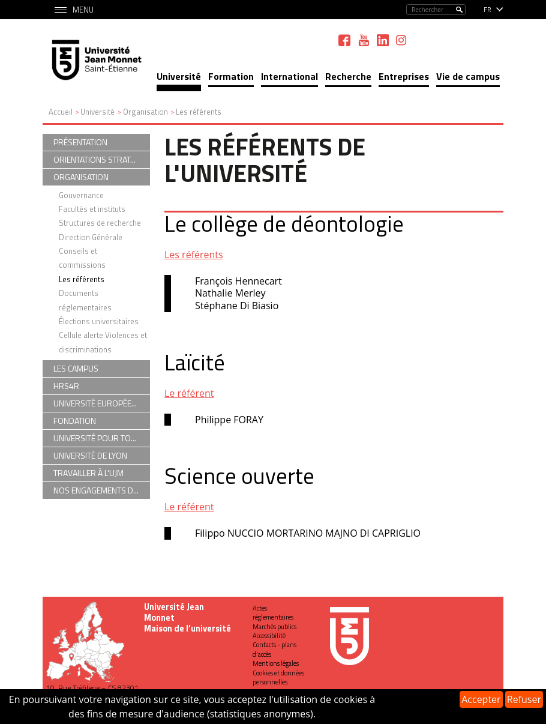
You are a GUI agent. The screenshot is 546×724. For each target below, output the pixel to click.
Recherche (348, 76)
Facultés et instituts (92, 209)
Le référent (189, 393)
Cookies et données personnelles (278, 677)
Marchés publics (274, 627)
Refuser (524, 699)
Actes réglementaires (273, 612)
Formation (231, 76)
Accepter (480, 699)
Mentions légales (276, 663)
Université (179, 76)
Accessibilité (269, 636)
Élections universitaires (99, 321)
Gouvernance (81, 195)
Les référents (193, 254)
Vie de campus (468, 76)
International (289, 76)
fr (487, 9)
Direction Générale (90, 237)
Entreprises (404, 76)
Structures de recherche (100, 223)
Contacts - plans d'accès (274, 649)
